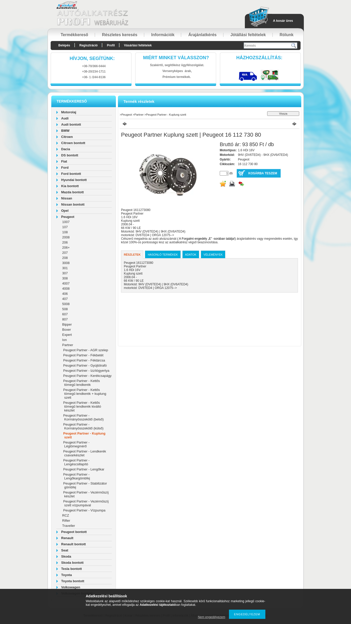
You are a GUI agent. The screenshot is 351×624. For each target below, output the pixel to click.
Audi (65, 118)
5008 (66, 304)
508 (65, 309)
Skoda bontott (72, 563)
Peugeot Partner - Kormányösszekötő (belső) (83, 417)
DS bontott (69, 155)
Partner (67, 345)
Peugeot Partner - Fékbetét (83, 355)
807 (65, 319)
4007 (66, 283)
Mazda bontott (72, 192)
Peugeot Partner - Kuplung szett (166, 114)
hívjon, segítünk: (92, 58)
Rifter (66, 520)
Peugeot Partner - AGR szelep (85, 350)
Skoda (66, 556)
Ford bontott (71, 174)
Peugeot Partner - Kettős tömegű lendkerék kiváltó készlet (82, 406)
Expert (67, 335)
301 (65, 268)
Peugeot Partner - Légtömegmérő (76, 444)
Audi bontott (71, 124)
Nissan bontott (73, 204)
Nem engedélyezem (211, 617)
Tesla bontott (71, 569)
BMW (65, 131)
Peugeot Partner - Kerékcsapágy (87, 376)
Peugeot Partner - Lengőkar (83, 469)
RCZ (65, 515)
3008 (66, 263)
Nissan (66, 198)
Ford (65, 167)
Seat (64, 550)
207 (65, 253)
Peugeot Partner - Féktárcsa (84, 360)
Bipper (67, 324)
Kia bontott (70, 186)
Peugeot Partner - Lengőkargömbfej (76, 476)
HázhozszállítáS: (259, 57)
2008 (66, 237)
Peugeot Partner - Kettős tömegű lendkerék (81, 383)
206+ (66, 247)
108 (65, 232)
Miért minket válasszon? (176, 57)
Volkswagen (70, 587)
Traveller (68, 526)
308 (65, 278)
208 (65, 258)
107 (65, 227)
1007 (66, 222)
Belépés (64, 45)
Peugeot (67, 217)
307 (65, 273)
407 (65, 299)
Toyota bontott (72, 581)
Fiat (64, 161)
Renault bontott (73, 544)
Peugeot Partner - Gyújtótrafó (85, 365)
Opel (65, 211)
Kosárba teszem (262, 173)
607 (65, 314)
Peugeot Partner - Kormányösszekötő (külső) (83, 426)
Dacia (65, 149)
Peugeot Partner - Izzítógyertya (86, 371)
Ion (64, 340)
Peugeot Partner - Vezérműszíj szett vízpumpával (86, 503)
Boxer (66, 329)
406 (65, 294)
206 (65, 242)
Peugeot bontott (74, 532)
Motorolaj (68, 112)
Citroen (67, 137)
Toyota (66, 575)
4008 (66, 288)
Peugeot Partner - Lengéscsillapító (76, 462)
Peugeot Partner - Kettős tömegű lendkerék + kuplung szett (84, 393)
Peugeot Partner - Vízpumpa (84, 510)
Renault (67, 538)
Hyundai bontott (74, 180)
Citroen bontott (73, 143)
